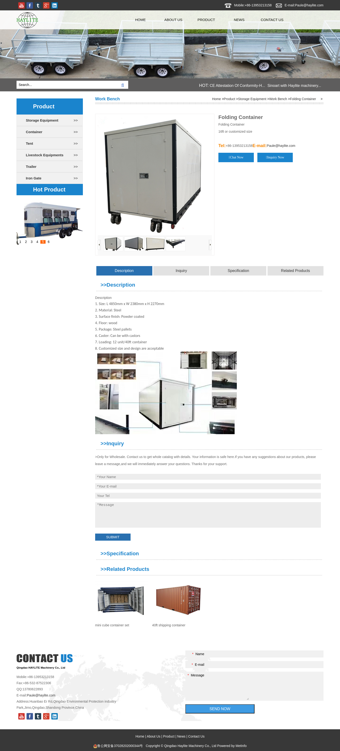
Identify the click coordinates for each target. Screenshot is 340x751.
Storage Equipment (42, 120)
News (239, 20)
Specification (238, 271)
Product (206, 20)
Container (34, 132)
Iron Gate (33, 178)
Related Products (295, 271)
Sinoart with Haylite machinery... (294, 86)
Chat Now (236, 157)
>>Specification (120, 553)
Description (124, 271)
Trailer (31, 167)
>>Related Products (125, 569)
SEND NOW (219, 709)
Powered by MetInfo (232, 746)
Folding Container (303, 99)
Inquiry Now (275, 157)
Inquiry (181, 271)
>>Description (118, 285)
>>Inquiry (112, 443)
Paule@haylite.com (309, 5)
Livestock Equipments (44, 155)
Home (140, 20)
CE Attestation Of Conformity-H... (237, 86)
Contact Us (272, 20)
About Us (173, 20)
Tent (29, 143)
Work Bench (278, 99)
